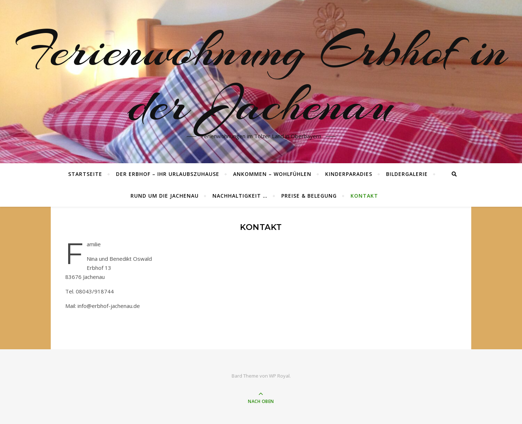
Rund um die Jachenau (164, 195)
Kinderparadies (348, 173)
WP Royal (279, 375)
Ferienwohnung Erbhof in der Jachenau (261, 77)
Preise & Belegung (309, 195)
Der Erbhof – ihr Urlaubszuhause (167, 173)
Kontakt (364, 195)
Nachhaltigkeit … (240, 195)
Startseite (85, 173)
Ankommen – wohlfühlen (272, 173)
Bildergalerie (407, 173)
